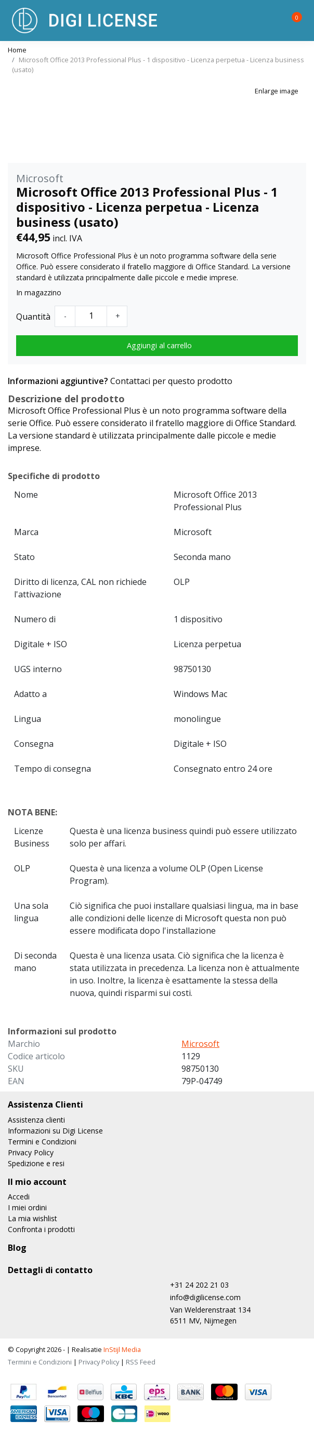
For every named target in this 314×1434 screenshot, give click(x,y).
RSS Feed (140, 1362)
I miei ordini (27, 1207)
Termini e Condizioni (42, 1141)
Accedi (19, 1196)
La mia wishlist (32, 1218)
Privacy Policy (31, 1152)
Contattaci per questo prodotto (171, 381)
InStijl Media (121, 1349)
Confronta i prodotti (41, 1229)
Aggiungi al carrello (159, 345)
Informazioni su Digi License (55, 1131)
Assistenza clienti (36, 1120)
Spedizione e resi (36, 1163)
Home (17, 49)
